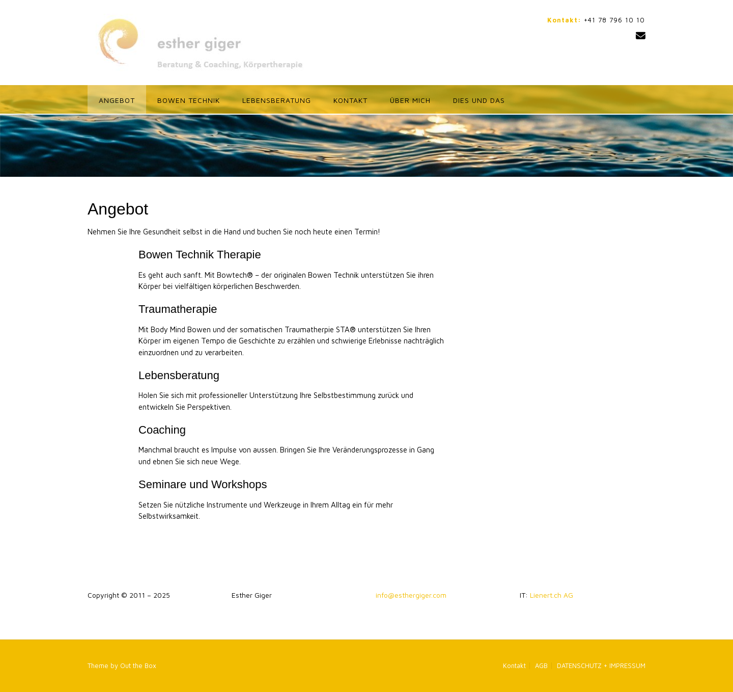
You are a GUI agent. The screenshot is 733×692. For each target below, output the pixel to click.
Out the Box (138, 665)
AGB (541, 665)
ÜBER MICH (410, 100)
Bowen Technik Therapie (199, 255)
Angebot (117, 100)
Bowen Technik (188, 100)
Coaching (162, 430)
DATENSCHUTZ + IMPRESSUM (601, 665)
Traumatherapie (177, 309)
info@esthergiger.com (411, 595)
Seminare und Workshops (202, 484)
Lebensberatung (276, 100)
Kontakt (350, 100)
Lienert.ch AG (551, 595)
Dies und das (479, 100)
